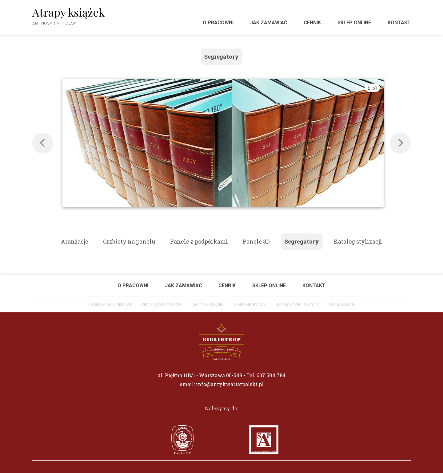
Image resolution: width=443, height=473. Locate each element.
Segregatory (221, 56)
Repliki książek (342, 305)
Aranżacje (74, 241)
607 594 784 (271, 375)
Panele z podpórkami (199, 241)
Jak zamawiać (268, 22)
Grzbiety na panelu (129, 241)
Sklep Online (354, 22)
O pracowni (218, 22)
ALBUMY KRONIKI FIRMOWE (110, 305)
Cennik (312, 22)
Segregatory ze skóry (162, 305)
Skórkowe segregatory (297, 305)
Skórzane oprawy (249, 305)
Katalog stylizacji (358, 241)
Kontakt (399, 22)
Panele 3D (256, 241)
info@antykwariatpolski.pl (230, 384)
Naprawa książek (208, 305)
